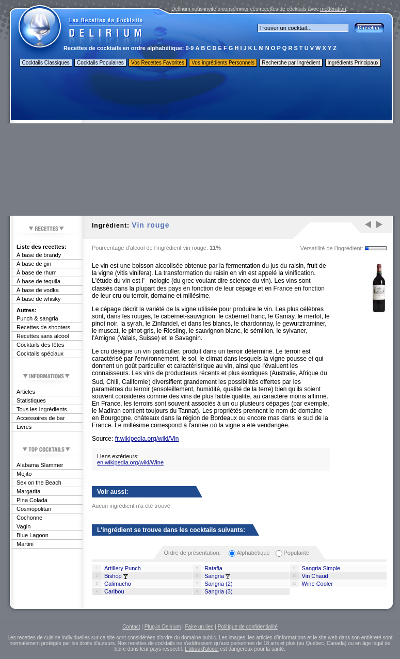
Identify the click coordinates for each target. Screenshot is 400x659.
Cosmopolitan (34, 509)
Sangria (214, 576)
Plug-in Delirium (163, 627)
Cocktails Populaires (100, 63)
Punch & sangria (37, 318)
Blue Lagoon (33, 535)
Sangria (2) (218, 584)
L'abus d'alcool (202, 649)
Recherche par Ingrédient (291, 63)
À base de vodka (38, 290)
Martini (25, 544)
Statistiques (31, 400)
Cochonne (29, 518)
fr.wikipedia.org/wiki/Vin (147, 438)
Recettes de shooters (43, 327)
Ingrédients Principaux (353, 63)
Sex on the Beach (39, 482)
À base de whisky (39, 299)
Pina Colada (32, 500)
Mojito (24, 474)
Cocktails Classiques (46, 63)
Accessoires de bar (41, 418)
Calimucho (117, 584)
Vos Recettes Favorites (157, 63)
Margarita (28, 491)
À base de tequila (38, 281)
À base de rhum (37, 272)
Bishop (113, 576)
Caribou (114, 591)
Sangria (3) (218, 591)
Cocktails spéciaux (40, 353)
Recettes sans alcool (43, 336)
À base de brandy (39, 255)
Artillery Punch (122, 568)
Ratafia (213, 568)
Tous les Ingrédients (42, 409)
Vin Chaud (315, 576)
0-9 (190, 48)
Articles (26, 392)
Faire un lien (199, 627)
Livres (24, 427)
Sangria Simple (321, 568)
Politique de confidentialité (248, 627)
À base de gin (34, 264)
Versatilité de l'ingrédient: (331, 248)
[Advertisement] (201, 143)
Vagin (23, 526)
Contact (131, 627)
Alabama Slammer (40, 465)
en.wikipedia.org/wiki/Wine (130, 462)
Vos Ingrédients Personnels (222, 63)
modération (333, 9)
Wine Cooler (317, 584)
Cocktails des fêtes (40, 345)
